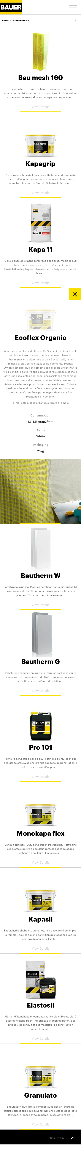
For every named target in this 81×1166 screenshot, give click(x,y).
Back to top (62, 1137)
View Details (40, 106)
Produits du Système (41, 20)
